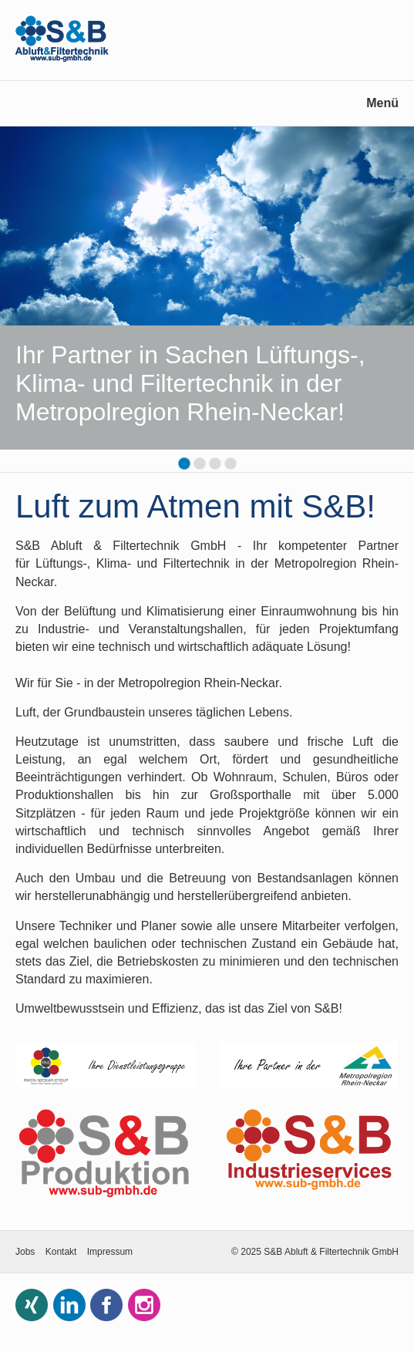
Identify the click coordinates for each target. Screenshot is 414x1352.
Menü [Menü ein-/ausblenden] (382, 103)
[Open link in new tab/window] (105, 1065)
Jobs (25, 1251)
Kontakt (61, 1251)
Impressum (110, 1251)
